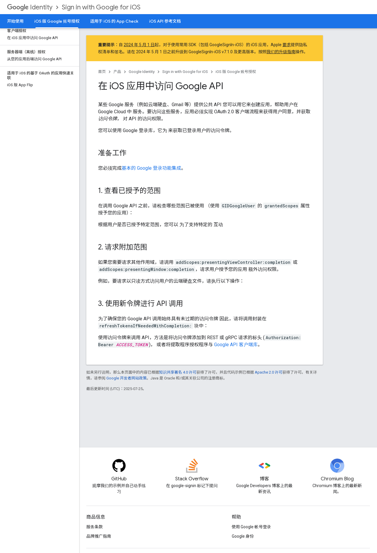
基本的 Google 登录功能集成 (151, 168)
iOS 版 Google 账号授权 (236, 71)
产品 (117, 71)
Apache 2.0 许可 (268, 372)
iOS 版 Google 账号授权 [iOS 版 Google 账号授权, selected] (57, 21)
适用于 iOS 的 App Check (114, 21)
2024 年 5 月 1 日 (139, 44)
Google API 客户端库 (236, 344)
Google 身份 (243, 536)
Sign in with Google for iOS (101, 7)
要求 (286, 44)
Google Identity (142, 71)
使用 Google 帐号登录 (251, 526)
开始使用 (15, 21)
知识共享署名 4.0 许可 (177, 372)
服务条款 (94, 526)
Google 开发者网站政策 (126, 378)
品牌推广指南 (98, 536)
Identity (29, 7)
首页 (102, 71)
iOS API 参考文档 (165, 21)
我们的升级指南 (281, 51)
